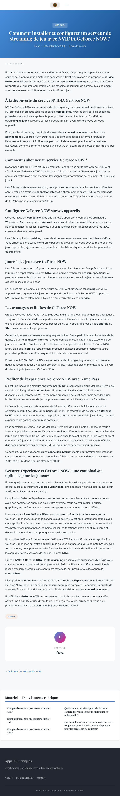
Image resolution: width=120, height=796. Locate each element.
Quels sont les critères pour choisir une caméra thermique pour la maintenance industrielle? (86, 712)
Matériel (60, 25)
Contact (41, 777)
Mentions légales (24, 777)
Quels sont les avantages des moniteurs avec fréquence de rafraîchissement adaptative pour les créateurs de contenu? (88, 725)
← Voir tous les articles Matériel (23, 671)
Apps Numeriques (18, 761)
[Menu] (66, 5)
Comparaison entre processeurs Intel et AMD (28, 710)
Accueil (8, 63)
